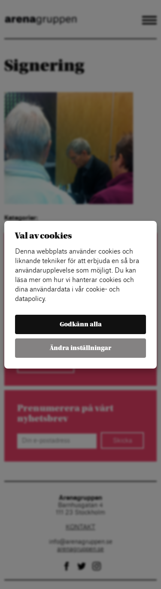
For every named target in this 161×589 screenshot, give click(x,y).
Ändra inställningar (80, 348)
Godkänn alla (81, 324)
